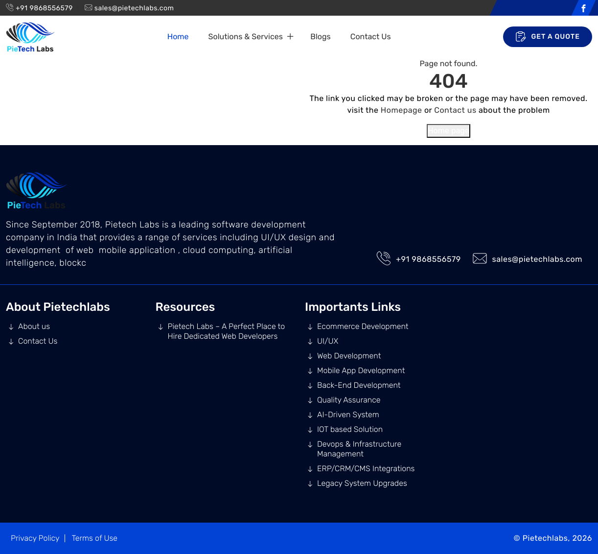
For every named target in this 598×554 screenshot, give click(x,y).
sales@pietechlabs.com (134, 8)
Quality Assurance (349, 399)
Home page (448, 130)
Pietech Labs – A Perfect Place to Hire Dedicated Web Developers (226, 331)
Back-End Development (359, 385)
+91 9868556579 (44, 8)
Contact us (455, 110)
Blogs (320, 36)
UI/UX (327, 341)
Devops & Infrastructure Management (359, 448)
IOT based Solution (350, 429)
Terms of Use (94, 538)
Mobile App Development (361, 370)
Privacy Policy (35, 538)
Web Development (349, 355)
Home (178, 36)
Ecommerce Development (363, 326)
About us (34, 326)
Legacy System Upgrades (362, 483)
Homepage (401, 110)
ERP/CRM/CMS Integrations (365, 468)
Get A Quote (547, 36)
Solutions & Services (245, 36)
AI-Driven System (348, 414)
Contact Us (370, 36)
